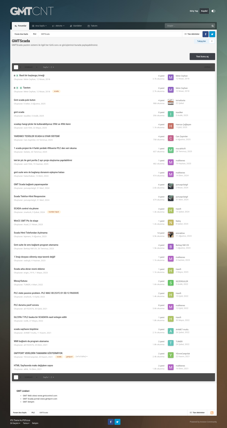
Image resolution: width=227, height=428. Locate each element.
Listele (208, 67)
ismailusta (180, 100)
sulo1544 (28, 128)
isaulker (27, 116)
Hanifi (178, 209)
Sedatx (27, 152)
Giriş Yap (194, 11)
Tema (26, 423)
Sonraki (29, 67)
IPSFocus (26, 420)
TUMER (27, 284)
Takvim (93, 26)
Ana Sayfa (40, 26)
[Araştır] (179, 25)
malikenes (180, 160)
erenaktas (180, 233)
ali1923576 (29, 309)
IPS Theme (14, 420)
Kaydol (204, 11)
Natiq (178, 221)
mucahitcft (181, 148)
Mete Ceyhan (29, 79)
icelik (26, 321)
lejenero (27, 236)
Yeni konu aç (202, 56)
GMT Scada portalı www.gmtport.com (40, 399)
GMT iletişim (28, 402)
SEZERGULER (182, 281)
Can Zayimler (29, 140)
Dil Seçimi (15, 423)
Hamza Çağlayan (183, 124)
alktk (26, 369)
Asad (26, 224)
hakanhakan (29, 176)
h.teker (27, 104)
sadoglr (27, 260)
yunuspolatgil (30, 188)
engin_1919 (29, 272)
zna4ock (27, 212)
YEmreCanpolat (31, 357)
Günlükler (77, 26)
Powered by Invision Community (203, 422)
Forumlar (21, 26)
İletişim (35, 423)
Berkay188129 (30, 248)
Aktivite (59, 26)
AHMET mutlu (30, 333)
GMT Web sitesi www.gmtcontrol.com (40, 395)
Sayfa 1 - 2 (48, 67)
